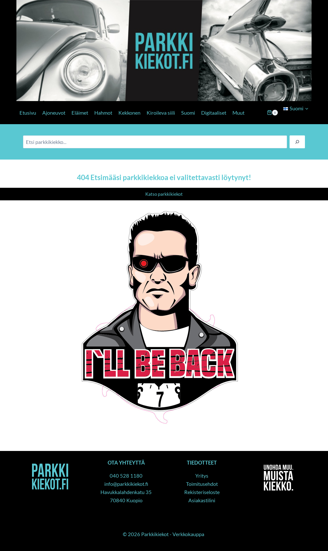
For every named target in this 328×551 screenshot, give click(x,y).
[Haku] (297, 141)
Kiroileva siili (161, 113)
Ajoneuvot (53, 113)
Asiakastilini (201, 500)
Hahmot (103, 113)
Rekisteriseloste (202, 492)
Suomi (188, 113)
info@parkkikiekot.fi (126, 484)
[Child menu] (282, 121)
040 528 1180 (126, 476)
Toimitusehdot (202, 484)
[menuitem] (296, 108)
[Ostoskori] (272, 112)
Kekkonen (129, 113)
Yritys (201, 476)
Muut (238, 113)
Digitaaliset (213, 113)
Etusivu (27, 113)
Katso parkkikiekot (164, 194)
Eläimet (79, 113)
